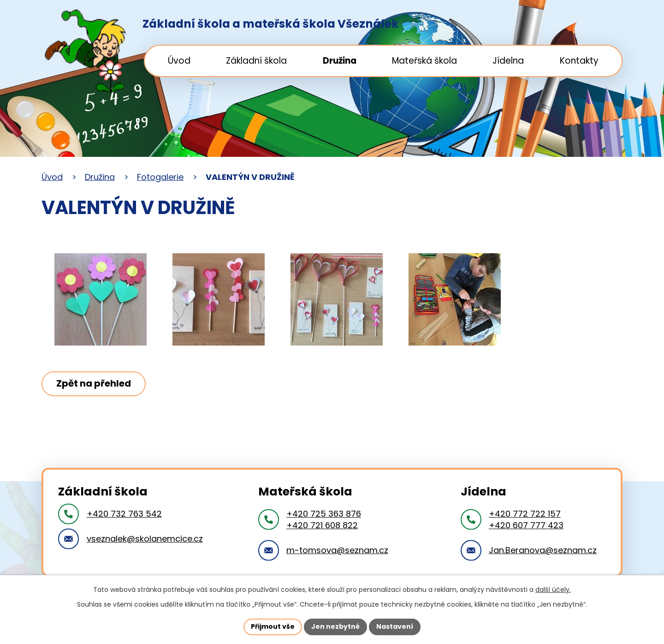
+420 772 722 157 (525, 513)
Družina (339, 60)
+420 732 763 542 (124, 513)
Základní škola (256, 60)
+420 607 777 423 (526, 525)
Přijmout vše (273, 626)
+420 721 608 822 (322, 525)
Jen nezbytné (335, 626)
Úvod (179, 60)
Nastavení (394, 626)
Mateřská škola (424, 60)
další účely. (553, 589)
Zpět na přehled (93, 383)
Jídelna (508, 60)
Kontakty (579, 60)
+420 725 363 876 (323, 513)
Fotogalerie (160, 177)
